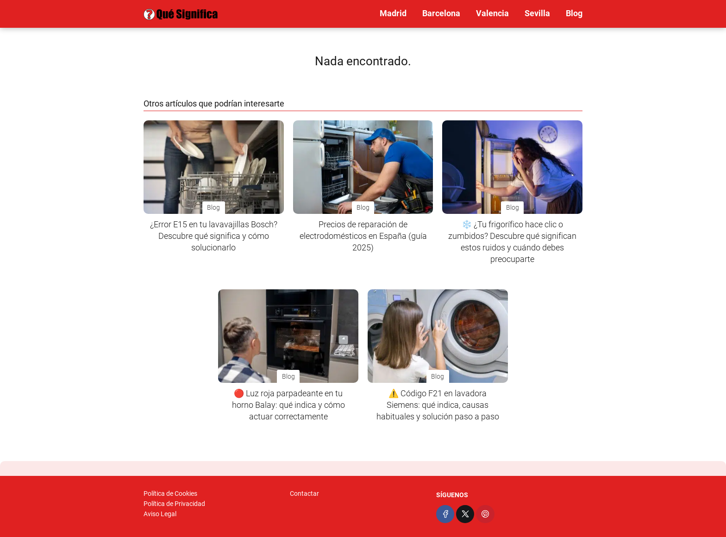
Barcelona (441, 13)
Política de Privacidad (174, 503)
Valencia (492, 13)
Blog (574, 13)
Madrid (393, 13)
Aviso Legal (160, 514)
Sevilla (537, 13)
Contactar (304, 493)
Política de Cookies (170, 493)
